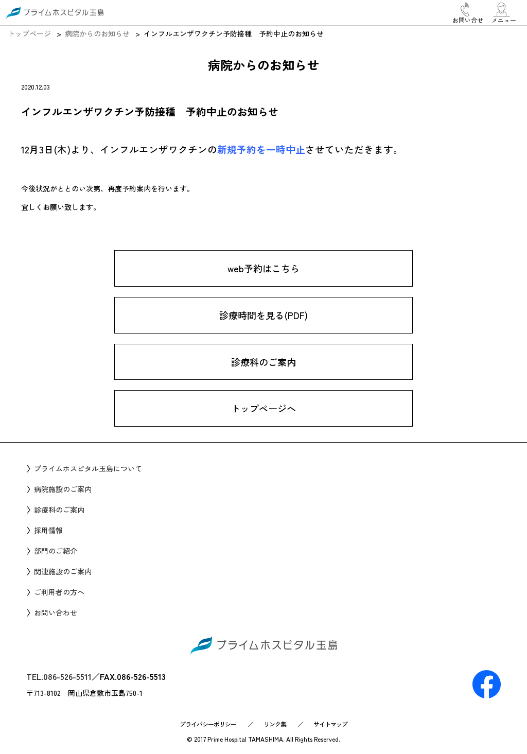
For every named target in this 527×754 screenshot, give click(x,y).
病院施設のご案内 (63, 489)
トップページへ (263, 408)
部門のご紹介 (55, 551)
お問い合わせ (55, 612)
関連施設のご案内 (63, 571)
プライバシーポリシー (208, 724)
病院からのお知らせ (97, 33)
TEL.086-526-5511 (59, 676)
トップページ (29, 33)
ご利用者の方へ (59, 592)
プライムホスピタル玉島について (88, 468)
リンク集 (275, 724)
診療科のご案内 (263, 362)
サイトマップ (330, 724)
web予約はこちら (263, 268)
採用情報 (48, 530)
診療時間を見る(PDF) (263, 315)
